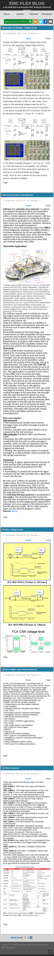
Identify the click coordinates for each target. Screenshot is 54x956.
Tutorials (34, 14)
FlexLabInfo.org (38, 945)
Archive (20, 14)
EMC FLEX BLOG (27, 3)
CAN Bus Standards (10, 768)
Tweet (48, 38)
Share (28, 38)
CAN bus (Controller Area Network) (17, 195)
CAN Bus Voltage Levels (12, 529)
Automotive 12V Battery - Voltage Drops (19, 28)
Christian (34, 200)
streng (34, 33)
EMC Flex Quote (8, 947)
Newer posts (17, 937)
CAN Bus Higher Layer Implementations (19, 669)
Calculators (47, 14)
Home (7, 14)
